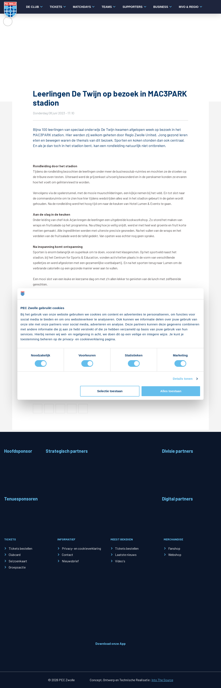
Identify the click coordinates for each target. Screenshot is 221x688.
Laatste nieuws (126, 555)
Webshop (174, 555)
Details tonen (182, 378)
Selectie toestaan (110, 391)
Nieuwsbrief (70, 561)
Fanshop (174, 548)
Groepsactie (17, 567)
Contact (67, 555)
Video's (120, 561)
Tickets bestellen (20, 548)
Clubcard (14, 555)
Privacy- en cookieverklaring (81, 548)
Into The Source (162, 680)
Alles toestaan (170, 391)
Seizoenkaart (18, 561)
